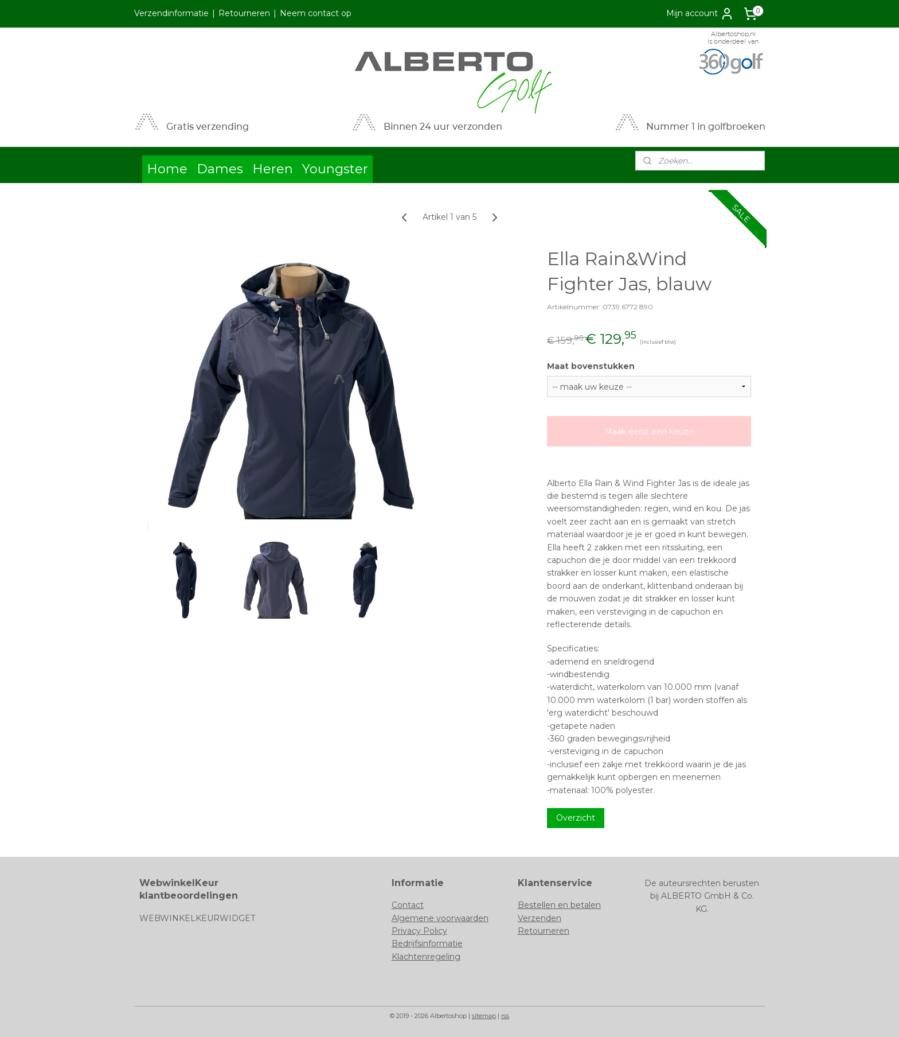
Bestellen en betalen (559, 905)
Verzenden (539, 918)
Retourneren (244, 13)
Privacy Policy (419, 931)
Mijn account (700, 14)
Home (167, 169)
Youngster (335, 169)
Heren (272, 169)
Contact (408, 905)
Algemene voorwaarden (440, 918)
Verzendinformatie (171, 13)
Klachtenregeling (426, 956)
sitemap (484, 1016)
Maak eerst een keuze (649, 431)
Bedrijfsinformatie (427, 943)
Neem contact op (315, 13)
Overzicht (575, 818)
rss (505, 1016)
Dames (220, 169)
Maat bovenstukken (591, 366)
